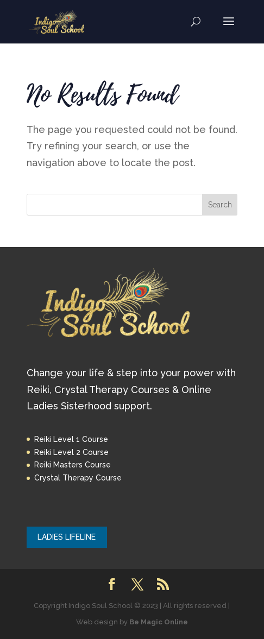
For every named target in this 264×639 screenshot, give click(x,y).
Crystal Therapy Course (78, 477)
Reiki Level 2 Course (71, 452)
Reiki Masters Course (72, 464)
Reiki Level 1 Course (71, 439)
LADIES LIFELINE (66, 537)
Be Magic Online (158, 622)
